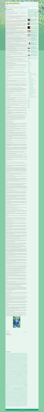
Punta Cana (19, 394)
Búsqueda (24, 359)
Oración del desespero (31, 88)
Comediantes (23, 363)
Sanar (19, 398)
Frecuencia (22, 375)
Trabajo (17, 403)
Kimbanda (22, 381)
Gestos (19, 376)
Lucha (6, 383)
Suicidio (23, 401)
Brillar (9, 359)
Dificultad (17, 369)
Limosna (24, 382)
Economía (21, 370)
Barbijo (13, 358)
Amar (23, 355)
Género (13, 376)
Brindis (10, 359)
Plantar (26, 392)
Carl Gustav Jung (20, 361)
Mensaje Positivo (23, 409)
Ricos (14, 396)
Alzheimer (18, 355)
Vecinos (25, 404)
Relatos (20, 395)
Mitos (15, 387)
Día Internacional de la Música (24, 368)
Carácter (14, 361)
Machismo (15, 383)
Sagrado (26, 397)
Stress (13, 401)
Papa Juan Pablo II (16, 390)
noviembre (29, 63)
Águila (7, 354)
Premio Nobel (9, 393)
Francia (19, 375)
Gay (8, 376)
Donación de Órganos (8, 370)
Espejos (8, 373)
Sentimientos (20, 399)
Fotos (17, 375)
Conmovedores (7, 364)
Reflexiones (9, 395)
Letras (10, 382)
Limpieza (26, 382)
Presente (17, 393)
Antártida (17, 356)
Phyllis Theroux (16, 392)
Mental (10, 386)
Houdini (8, 378)
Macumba (16, 383)
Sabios (23, 397)
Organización (23, 389)
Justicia (13, 381)
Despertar (21, 367)
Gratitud (25, 376)
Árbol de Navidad (9, 357)
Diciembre (9, 369)
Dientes (11, 369)
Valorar (19, 404)
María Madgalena (13, 384)
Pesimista (13, 392)
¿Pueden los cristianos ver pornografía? (33, 96)
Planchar (23, 392)
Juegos (6, 381)
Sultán (24, 401)
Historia (10, 377)
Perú (10, 392)
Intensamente (19, 379)
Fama (17, 374)
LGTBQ (20, 382)
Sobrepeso (14, 400)
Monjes (22, 387)
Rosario (16, 397)
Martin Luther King (22, 384)
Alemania (7, 355)
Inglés (6, 379)
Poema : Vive (30, 72)
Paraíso (26, 390)
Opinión (14, 389)
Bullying (21, 359)
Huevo (11, 378)
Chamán (20, 362)
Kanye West (19, 381)
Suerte (19, 401)
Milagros (7, 387)
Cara (12, 361)
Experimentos (7, 374)
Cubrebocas (17, 365)
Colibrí (18, 363)
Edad (22, 370)
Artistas (26, 357)
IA (20, 378)
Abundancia (14, 353)
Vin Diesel (11, 405)
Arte (23, 357)
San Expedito (7, 398)
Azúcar (8, 358)
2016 (28, 104)
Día (24, 367)
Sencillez (18, 399)
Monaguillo (19, 387)
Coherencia (12, 363)
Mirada (12, 387)
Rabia (20, 394)
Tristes (26, 403)
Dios (22, 369)
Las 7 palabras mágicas (31, 85)
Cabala (26, 359)
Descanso (18, 367)
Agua (6, 354)
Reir (17, 395)
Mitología (14, 387)
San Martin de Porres (15, 398)
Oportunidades (16, 389)
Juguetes (11, 381)
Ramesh (23, 394)
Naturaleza (16, 388)
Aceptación (23, 353)
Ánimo (8, 356)
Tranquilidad (23, 403)
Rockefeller (9, 397)
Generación (12, 376)
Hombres (18, 377)
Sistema (10, 400)
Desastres (16, 367)
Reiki (16, 395)
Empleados (16, 371)
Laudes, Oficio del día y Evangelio (32, 83)
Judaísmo (25, 380)
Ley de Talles (15, 382)
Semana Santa (16, 399)
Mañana (11, 384)
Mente (11, 386)
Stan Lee (10, 401)
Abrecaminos (7, 353)
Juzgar (16, 381)
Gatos (7, 376)
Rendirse (26, 395)
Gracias (20, 376)
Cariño (18, 361)
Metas (14, 386)
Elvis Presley (8, 371)
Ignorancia (24, 378)
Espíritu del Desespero (16, 373)
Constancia (12, 364)
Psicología (10, 394)
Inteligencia (14, 379)
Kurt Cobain (24, 381)
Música (6, 388)
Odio (9, 389)
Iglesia (22, 378)
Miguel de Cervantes (25, 386)
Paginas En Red (8, 10)
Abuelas (10, 353)
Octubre (8, 389)
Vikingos (9, 405)
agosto (29, 66)
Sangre (20, 398)
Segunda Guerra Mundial (9, 399)
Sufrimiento (21, 401)
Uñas (6, 404)
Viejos (8, 405)
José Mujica (16, 380)
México (17, 386)
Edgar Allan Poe (24, 370)
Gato (6, 376)
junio (28, 68)
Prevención (22, 393)
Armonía (22, 357)
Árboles (11, 357)
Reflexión (7, 395)
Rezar (13, 396)
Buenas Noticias (17, 359)
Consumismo (14, 364)
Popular (29, 9)
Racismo (22, 394)
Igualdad (26, 378)
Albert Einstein (13, 354)
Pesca (11, 392)
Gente (14, 376)
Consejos (10, 364)
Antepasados (19, 356)
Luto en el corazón (30, 81)
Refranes (12, 395)
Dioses (23, 369)
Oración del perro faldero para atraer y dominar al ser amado (34, 34)
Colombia (20, 363)
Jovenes (20, 380)
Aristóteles (20, 357)
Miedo (21, 386)
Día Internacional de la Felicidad (13, 368)
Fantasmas (24, 374)
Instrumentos (11, 379)
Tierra (6, 403)
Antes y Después (21, 356)
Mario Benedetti (18, 384)
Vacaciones (13, 404)
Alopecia (12, 355)
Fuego (26, 375)
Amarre (25, 355)
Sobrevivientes (16, 400)
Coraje (18, 364)
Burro (22, 359)
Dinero (19, 369)
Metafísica (13, 386)
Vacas (14, 404)
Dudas (15, 370)
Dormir (11, 370)
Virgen (25, 405)
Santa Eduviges (24, 398)
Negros (23, 388)
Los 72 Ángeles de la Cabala (31, 87)
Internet (21, 379)
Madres (25, 383)
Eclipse (18, 370)
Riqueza (19, 396)
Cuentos (20, 365)
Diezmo (14, 369)
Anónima (12, 356)
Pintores (20, 392)
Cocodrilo (10, 363)
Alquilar (13, 355)
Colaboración (15, 363)
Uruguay (8, 404)
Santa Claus (22, 398)
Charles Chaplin (23, 362)
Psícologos (14, 394)
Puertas (17, 394)
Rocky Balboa (11, 397)
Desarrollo (14, 367)
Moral (24, 387)
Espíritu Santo (23, 373)
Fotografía (16, 375)
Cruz (9, 365)
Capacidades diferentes (8, 361)
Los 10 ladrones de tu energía (33, 22)
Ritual (21, 396)
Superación (26, 401)
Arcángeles (16, 357)
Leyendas (17, 382)
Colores (21, 363)
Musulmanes (10, 388)
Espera (9, 373)
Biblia (26, 358)
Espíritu (13, 373)
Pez (14, 392)
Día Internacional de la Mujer (18, 368)
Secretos (6, 399)
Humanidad (14, 378)
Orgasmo (25, 389)
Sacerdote (24, 397)
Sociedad (18, 400)
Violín (22, 405)
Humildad (16, 378)
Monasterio (21, 387)
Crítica (6, 365)
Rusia (19, 397)
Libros (23, 382)
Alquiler (15, 355)
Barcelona (14, 358)
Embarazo (10, 371)
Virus (26, 405)
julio (28, 67)
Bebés (18, 358)
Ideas (21, 378)
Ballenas (10, 358)
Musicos (8, 388)
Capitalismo (11, 361)
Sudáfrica (16, 401)
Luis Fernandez (8, 383)
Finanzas (9, 375)
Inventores (25, 379)
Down (13, 370)
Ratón (26, 394)
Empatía (14, 371)
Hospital (7, 378)
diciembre (29, 62)
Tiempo (25, 402)
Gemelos (10, 376)
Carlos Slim (26, 361)
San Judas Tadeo (11, 398)
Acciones (21, 353)
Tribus (25, 403)
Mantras (6, 384)
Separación (25, 399)
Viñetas (13, 405)
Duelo (16, 370)
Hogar (14, 377)
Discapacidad (26, 369)
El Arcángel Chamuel (31, 84)
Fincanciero (11, 375)
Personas (9, 392)
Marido (16, 384)
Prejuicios (7, 393)
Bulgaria (19, 359)
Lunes (11, 383)
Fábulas (9, 374)
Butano (25, 359)
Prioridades (26, 393)
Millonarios (10, 387)
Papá (11, 390)
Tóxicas (15, 403)
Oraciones (20, 389)
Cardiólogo (15, 361)
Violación (15, 405)
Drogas (14, 370)
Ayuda (6, 358)
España (6, 373)
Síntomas (6, 400)
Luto (12, 383)
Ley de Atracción (12, 382)
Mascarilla (26, 384)
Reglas (15, 395)
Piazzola (18, 392)
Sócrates (24, 400)
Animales (7, 356)
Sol (25, 400)
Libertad (21, 382)
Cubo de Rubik (14, 365)
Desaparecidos (10, 367)
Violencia (17, 405)
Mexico (16, 386)
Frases (20, 375)
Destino (23, 367)
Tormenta (11, 403)
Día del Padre (9, 368)
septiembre (29, 65)
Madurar (26, 383)
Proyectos (8, 394)
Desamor (8, 367)
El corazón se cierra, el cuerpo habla (32, 73)
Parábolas (21, 390)
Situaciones (12, 400)
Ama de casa (20, 355)
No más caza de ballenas (33, 46)
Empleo (18, 371)
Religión (22, 395)
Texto (20, 402)
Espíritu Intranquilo (19, 373)
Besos (25, 358)
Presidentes (20, 393)
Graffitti (23, 376)
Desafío (6, 367)
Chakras (18, 362)
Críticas (8, 365)
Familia (18, 374)
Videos (6, 405)
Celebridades (7, 362)
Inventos (26, 379)
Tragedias (21, 403)
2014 (28, 106)
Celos (9, 362)
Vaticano (24, 404)
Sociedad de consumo (21, 400)
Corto (26, 364)
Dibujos (6, 369)
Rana (24, 394)
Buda (13, 359)
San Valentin (18, 398)
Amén (26, 355)
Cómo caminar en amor (9, 9)
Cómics (26, 363)
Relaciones (19, 395)
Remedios (24, 395)
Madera (18, 383)
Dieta (12, 369)
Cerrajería (16, 362)
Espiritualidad (25, 373)
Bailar (9, 358)
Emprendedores (23, 371)
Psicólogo (12, 394)
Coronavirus (22, 364)
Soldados (26, 400)
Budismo (15, 359)
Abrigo (8, 353)
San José (9, 398)
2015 (28, 105)
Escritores (20, 372)
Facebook (11, 374)
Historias (12, 377)
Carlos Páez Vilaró (23, 361)
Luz (13, 383)
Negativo (20, 388)
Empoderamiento (20, 371)
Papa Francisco (13, 390)
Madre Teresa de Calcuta (21, 383)
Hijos (7, 377)
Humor (17, 378)
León (9, 382)
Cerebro (15, 362)
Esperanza (11, 373)
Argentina (18, 357)
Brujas (12, 359)
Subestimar (15, 401)
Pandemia (7, 390)
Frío (25, 375)
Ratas (25, 394)
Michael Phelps (19, 386)
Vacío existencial (16, 404)
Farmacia (26, 374)
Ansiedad (15, 356)
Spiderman (7, 401)
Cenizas (13, 362)
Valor (18, 404)
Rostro (17, 397)
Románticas (14, 397)
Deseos (19, 367)
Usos (11, 404)
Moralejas (26, 387)
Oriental (26, 389)
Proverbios (7, 394)
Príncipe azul (24, 393)
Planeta (25, 392)
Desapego (12, 367)
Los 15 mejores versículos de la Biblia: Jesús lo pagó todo (33, 38)
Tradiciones (19, 403)
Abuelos (12, 353)
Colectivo (16, 363)
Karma (20, 381)
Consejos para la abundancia (33, 50)
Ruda (18, 397)
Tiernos (26, 402)
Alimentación (9, 355)
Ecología (19, 370)
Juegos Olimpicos (8, 381)
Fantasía (22, 374)
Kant (17, 381)
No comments (13, 10)
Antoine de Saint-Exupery (25, 356)
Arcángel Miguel (13, 357)
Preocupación (16, 393)
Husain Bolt (19, 378)
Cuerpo (24, 365)
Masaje (24, 384)
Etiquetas (32, 9)
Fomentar (14, 375)
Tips (7, 403)
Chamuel (21, 362)
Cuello (18, 365)
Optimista (18, 389)
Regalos (13, 395)
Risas (20, 396)
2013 (28, 107)
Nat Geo (14, 388)
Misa (13, 387)
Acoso (25, 353)
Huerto (10, 378)
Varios (22, 404)
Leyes (18, 382)
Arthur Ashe (25, 357)
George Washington (17, 376)
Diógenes (21, 369)
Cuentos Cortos (22, 365)
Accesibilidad (19, 353)
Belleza (20, 358)
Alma (10, 355)
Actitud (26, 353)
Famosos (20, 374)
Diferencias (16, 369)
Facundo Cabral (13, 374)
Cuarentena (11, 365)
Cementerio (12, 362)
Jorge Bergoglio (9, 380)
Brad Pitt (6, 359)
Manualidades (9, 384)
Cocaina (6, 363)
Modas (17, 387)
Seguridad (12, 399)
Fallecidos (15, 374)
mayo (28, 69)
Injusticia (8, 379)
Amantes (22, 355)
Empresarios (26, 371)
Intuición (23, 379)
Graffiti (22, 376)
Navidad (18, 388)
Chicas (26, 362)
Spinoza (8, 401)
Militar (8, 387)
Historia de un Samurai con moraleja (32, 97)
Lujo (10, 383)
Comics (25, 363)
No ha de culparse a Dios (31, 95)
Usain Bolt (10, 404)
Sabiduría (21, 397)
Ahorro (9, 354)
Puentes (16, 394)
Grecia (26, 376)
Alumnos (17, 355)
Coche (8, 363)
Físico (12, 375)
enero (28, 98)
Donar (10, 370)
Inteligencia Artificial (16, 379)
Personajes (7, 392)
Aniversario (10, 356)
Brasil (8, 359)
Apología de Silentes (31, 82)
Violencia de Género (20, 405)
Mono (23, 387)
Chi (25, 362)
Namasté (12, 388)
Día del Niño (7, 368)
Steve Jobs (12, 401)
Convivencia (16, 364)
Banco (11, 358)
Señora (24, 399)
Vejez (26, 404)
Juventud (15, 381)
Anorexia (13, 356)
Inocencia (9, 379)
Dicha (8, 369)
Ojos (12, 389)
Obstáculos (7, 389)
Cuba (12, 365)
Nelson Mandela (25, 388)
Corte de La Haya (24, 364)
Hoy (9, 378)
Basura (16, 358)
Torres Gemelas (13, 403)
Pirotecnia (22, 392)
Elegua (6, 371)
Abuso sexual (17, 353)
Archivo (35, 9)
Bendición (22, 358)
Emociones (13, 371)
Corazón (19, 364)
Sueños (18, 401)
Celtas (10, 362)
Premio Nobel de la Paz (12, 393)
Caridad (17, 361)
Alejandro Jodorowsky (22, 354)
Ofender (11, 389)
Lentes (8, 382)
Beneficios (24, 358)
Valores (21, 404)
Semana (14, 399)
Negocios (22, 388)
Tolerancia (9, 403)
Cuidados (26, 365)
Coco (9, 363)
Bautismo (17, 358)
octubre (29, 64)
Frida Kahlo (24, 375)
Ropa (15, 397)
